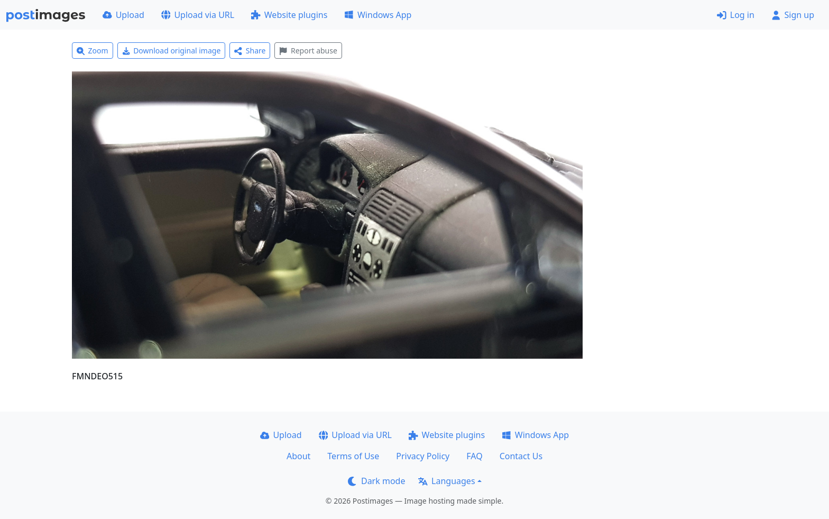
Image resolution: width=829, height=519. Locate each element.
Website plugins (289, 15)
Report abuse (308, 50)
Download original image (171, 50)
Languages (446, 481)
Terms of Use (353, 456)
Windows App (377, 15)
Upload (123, 15)
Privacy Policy (422, 456)
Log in (735, 15)
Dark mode (376, 481)
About (298, 456)
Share (249, 50)
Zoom (92, 50)
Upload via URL (197, 15)
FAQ (474, 456)
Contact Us (521, 456)
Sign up (792, 15)
